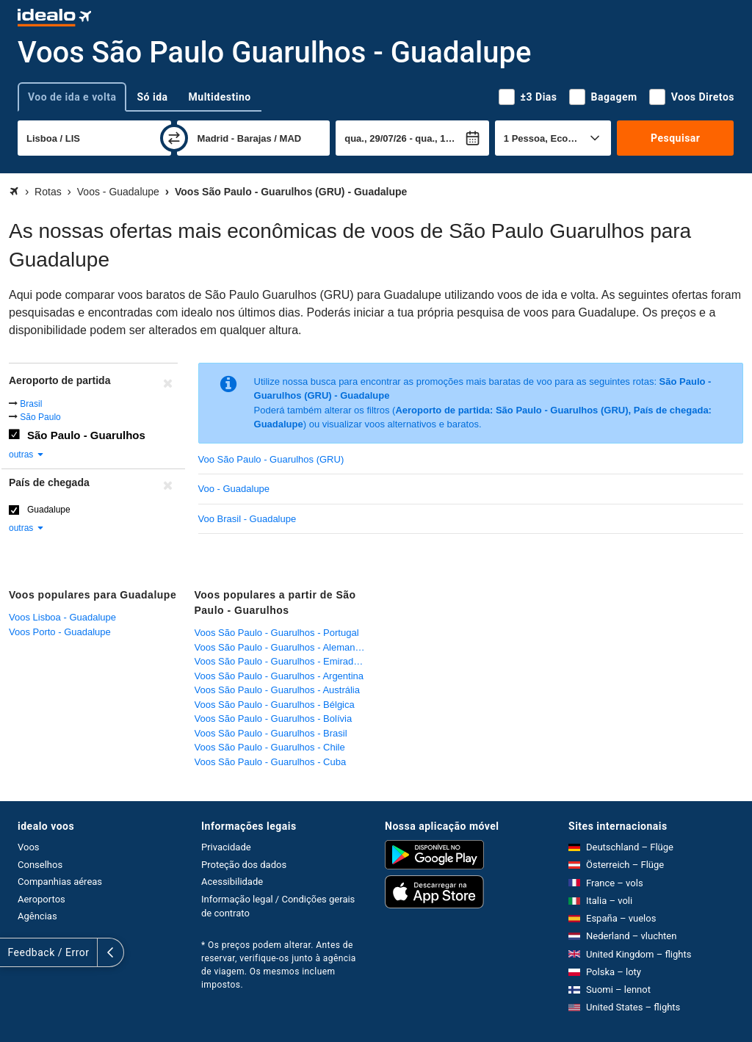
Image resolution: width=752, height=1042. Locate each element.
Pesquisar (675, 138)
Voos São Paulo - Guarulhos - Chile (270, 747)
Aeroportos (41, 899)
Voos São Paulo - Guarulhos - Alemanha (280, 647)
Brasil (31, 404)
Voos (29, 847)
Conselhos (40, 864)
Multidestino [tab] (220, 97)
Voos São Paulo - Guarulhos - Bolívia (273, 718)
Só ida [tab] (152, 97)
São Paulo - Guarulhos (86, 435)
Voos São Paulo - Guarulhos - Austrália (277, 689)
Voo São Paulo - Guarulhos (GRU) (271, 459)
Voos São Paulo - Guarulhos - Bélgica (275, 704)
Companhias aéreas (60, 881)
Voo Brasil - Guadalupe (247, 518)
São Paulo (40, 417)
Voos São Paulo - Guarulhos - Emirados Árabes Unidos (284, 661)
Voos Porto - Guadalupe (60, 631)
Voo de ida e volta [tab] (72, 97)
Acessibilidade (232, 881)
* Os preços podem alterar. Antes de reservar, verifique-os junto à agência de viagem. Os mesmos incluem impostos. (278, 965)
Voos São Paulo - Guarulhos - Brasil (271, 733)
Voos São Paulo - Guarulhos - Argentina (279, 675)
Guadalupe (48, 509)
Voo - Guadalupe (234, 488)
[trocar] (174, 138)
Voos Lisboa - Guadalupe (62, 617)
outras (27, 454)
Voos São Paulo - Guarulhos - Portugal (277, 632)
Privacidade (226, 847)
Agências (37, 916)
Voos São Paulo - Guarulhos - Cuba (271, 761)
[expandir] (13, 952)
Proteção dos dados (243, 864)
